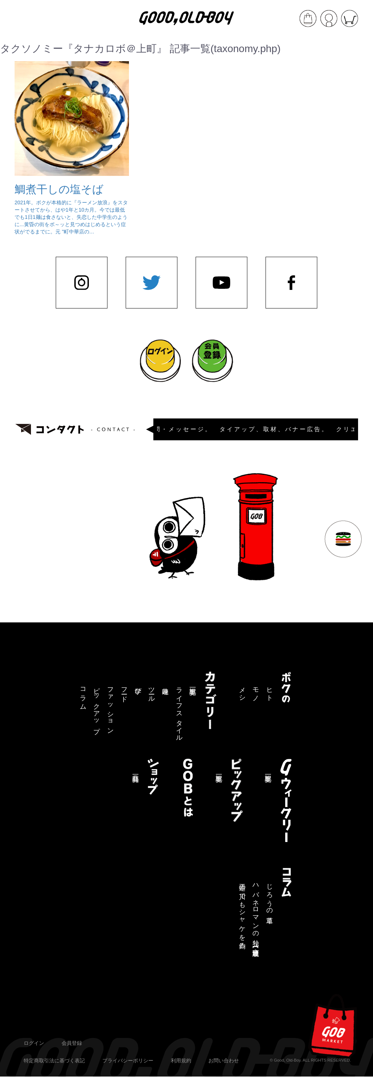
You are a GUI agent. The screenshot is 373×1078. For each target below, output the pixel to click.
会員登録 (72, 1043)
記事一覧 (192, 684)
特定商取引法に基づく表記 (54, 1060)
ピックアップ (96, 707)
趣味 (165, 683)
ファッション (110, 707)
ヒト (269, 691)
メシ (242, 691)
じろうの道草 (269, 896)
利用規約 (181, 1060)
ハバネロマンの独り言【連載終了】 (255, 913)
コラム (83, 695)
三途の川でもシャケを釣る (242, 912)
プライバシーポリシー (127, 1060)
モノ (255, 691)
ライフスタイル (179, 711)
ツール (151, 691)
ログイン (34, 1043)
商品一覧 (135, 771)
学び (138, 687)
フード (124, 691)
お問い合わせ (223, 1060)
